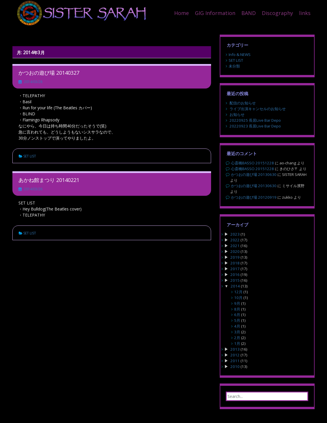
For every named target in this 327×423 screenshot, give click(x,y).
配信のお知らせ (243, 103)
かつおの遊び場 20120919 (254, 197)
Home (181, 13)
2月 (237, 337)
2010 (235, 366)
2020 (235, 251)
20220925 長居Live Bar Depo (255, 120)
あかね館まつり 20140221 (48, 179)
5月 (237, 320)
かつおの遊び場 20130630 (254, 174)
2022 (235, 239)
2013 (235, 349)
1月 (237, 343)
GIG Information (215, 13)
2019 (235, 257)
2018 (235, 263)
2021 (235, 245)
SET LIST (29, 156)
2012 (235, 355)
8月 (237, 309)
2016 (235, 274)
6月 (237, 314)
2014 (235, 286)
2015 (235, 280)
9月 (237, 303)
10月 (238, 297)
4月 (237, 326)
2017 (235, 268)
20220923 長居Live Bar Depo (255, 126)
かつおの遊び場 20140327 (48, 72)
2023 (235, 234)
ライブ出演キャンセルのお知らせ (258, 108)
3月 (237, 331)
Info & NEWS (240, 54)
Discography (277, 13)
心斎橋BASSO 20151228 (252, 163)
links (305, 13)
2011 (235, 360)
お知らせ (237, 114)
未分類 (234, 66)
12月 (238, 291)
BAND (248, 13)
